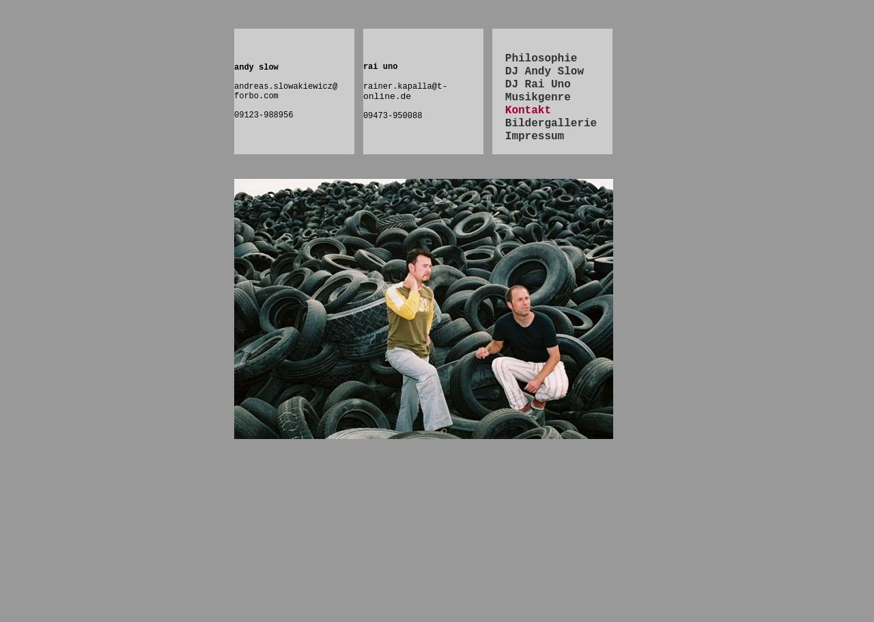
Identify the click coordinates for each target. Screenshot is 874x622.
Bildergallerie (551, 123)
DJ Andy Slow (544, 72)
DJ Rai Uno (538, 85)
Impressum (534, 136)
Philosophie (541, 59)
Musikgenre (538, 97)
